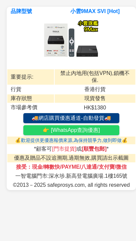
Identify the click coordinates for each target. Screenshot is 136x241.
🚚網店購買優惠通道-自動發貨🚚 (71, 118)
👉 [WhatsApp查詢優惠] (71, 130)
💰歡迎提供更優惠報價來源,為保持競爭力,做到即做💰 (71, 140)
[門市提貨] (64, 149)
